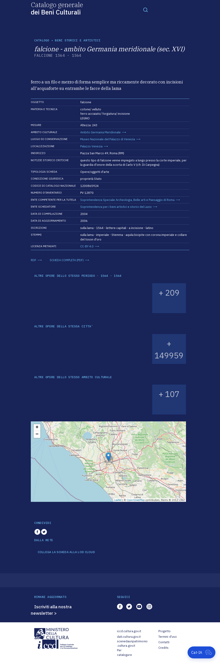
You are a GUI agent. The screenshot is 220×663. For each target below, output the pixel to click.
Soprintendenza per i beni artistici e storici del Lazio (116, 207)
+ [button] (36, 427)
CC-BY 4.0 (87, 246)
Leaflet (118, 500)
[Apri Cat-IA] (201, 652)
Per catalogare (124, 652)
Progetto (164, 631)
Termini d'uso (167, 637)
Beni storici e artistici (77, 40)
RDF (33, 260)
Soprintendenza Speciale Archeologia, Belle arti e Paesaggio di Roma (127, 200)
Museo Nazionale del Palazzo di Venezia (107, 139)
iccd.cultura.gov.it (129, 631)
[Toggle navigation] (145, 9)
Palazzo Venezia (91, 146)
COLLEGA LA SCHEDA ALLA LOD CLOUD (66, 552)
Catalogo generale (57, 8)
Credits (163, 648)
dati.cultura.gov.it (129, 637)
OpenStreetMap (136, 500)
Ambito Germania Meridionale (100, 132)
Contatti (164, 642)
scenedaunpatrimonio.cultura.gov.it (132, 643)
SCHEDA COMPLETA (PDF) (67, 260)
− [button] (36, 434)
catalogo (41, 40)
